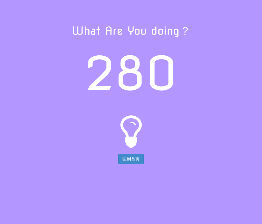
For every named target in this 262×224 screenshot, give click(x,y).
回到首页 (131, 158)
